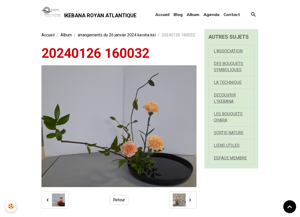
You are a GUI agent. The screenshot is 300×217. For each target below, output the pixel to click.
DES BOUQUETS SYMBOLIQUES (228, 66)
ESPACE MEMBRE (230, 158)
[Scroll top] (289, 206)
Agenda (211, 14)
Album (193, 14)
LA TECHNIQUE (228, 82)
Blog (178, 14)
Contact (232, 14)
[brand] (88, 14)
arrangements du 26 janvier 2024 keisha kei (117, 35)
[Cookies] (11, 206)
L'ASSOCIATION (228, 51)
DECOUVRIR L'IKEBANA (225, 98)
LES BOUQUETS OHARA (228, 117)
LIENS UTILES (226, 145)
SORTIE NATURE (228, 132)
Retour (119, 199)
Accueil (162, 14)
